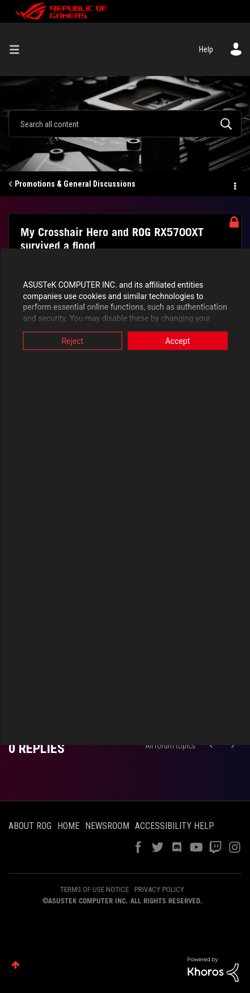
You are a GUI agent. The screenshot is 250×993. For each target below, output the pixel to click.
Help (206, 49)
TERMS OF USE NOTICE (94, 889)
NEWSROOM (107, 826)
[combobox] (125, 123)
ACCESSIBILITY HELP (174, 826)
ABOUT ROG (30, 826)
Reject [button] (72, 341)
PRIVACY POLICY (159, 889)
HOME (68, 826)
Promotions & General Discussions (75, 183)
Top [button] (15, 965)
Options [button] (234, 184)
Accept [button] (177, 341)
